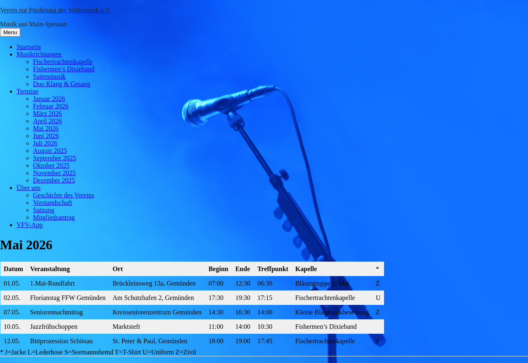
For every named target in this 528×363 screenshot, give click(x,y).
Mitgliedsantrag (54, 217)
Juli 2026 (45, 143)
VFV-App (29, 224)
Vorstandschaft (52, 202)
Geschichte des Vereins (63, 195)
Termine (27, 91)
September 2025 (54, 158)
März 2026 (47, 113)
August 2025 (50, 150)
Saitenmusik (49, 76)
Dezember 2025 (54, 180)
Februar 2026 (50, 106)
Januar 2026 (49, 98)
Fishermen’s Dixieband (63, 69)
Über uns (28, 187)
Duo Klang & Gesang (61, 83)
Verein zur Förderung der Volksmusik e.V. (55, 10)
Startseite (28, 46)
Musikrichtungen (38, 54)
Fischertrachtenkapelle (63, 61)
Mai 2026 (46, 128)
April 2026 (47, 120)
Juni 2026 (46, 135)
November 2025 (54, 172)
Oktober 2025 (51, 165)
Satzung (43, 209)
